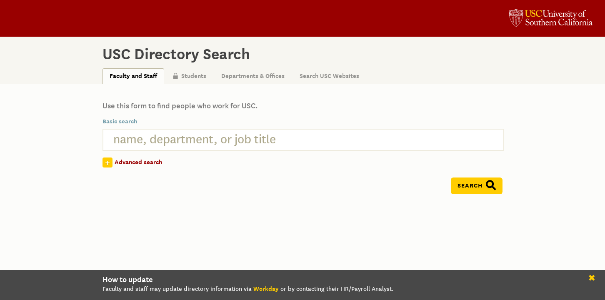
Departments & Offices (253, 76)
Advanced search (138, 162)
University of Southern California (550, 19)
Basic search (119, 121)
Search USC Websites (329, 76)
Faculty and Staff (133, 76)
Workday (266, 289)
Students (189, 76)
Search (470, 186)
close (593, 279)
